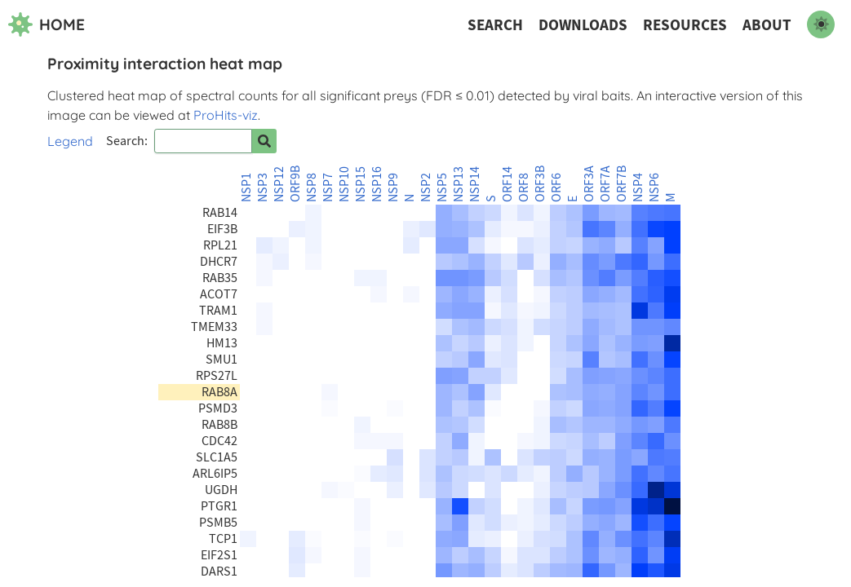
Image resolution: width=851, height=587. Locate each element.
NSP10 (344, 184)
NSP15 (360, 184)
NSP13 (458, 184)
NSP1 (246, 187)
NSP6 (654, 187)
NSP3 (263, 187)
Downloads (583, 25)
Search (495, 25)
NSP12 (279, 184)
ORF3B (540, 184)
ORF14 (507, 184)
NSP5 (442, 187)
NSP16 (377, 184)
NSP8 (312, 187)
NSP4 (638, 187)
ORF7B (622, 184)
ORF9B (295, 184)
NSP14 (475, 184)
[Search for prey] (264, 141)
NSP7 (328, 187)
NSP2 (426, 187)
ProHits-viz (225, 115)
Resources (685, 25)
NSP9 (393, 187)
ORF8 (524, 187)
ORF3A (589, 184)
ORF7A (605, 184)
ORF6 (556, 187)
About (766, 25)
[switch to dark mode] (821, 24)
